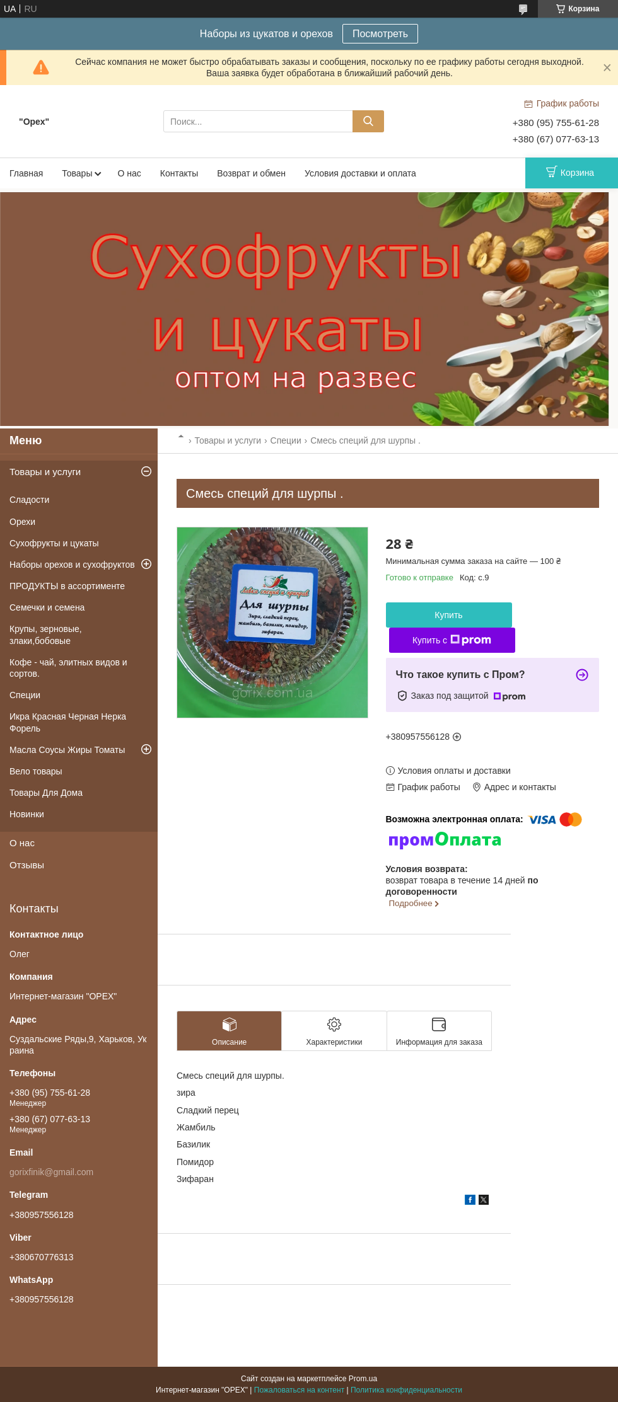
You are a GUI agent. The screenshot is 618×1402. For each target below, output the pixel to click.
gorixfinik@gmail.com (51, 1172)
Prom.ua (363, 1378)
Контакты (179, 173)
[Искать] (368, 121)
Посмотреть (380, 33)
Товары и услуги (227, 440)
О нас (129, 173)
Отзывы (26, 864)
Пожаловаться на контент (299, 1390)
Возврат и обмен (251, 173)
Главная (26, 173)
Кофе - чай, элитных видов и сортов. (68, 668)
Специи (286, 440)
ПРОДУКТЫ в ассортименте (67, 586)
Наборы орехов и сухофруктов (72, 565)
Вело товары (35, 771)
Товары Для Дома (46, 793)
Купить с (451, 640)
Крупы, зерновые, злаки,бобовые (45, 634)
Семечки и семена (47, 607)
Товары (77, 173)
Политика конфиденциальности (406, 1390)
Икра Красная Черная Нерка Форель (67, 722)
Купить (448, 615)
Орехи (22, 522)
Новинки (26, 814)
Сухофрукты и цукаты (54, 543)
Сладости (29, 500)
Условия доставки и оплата (360, 173)
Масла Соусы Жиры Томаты (67, 750)
